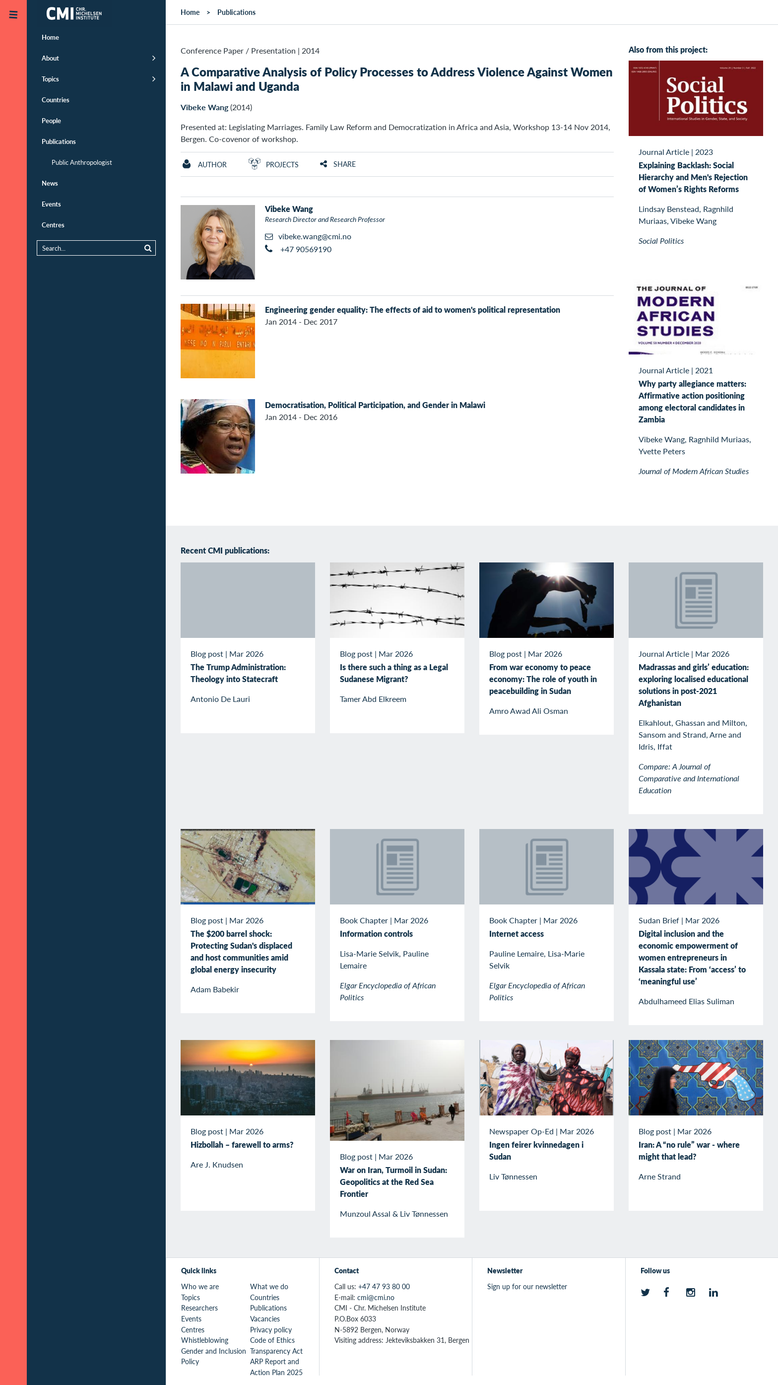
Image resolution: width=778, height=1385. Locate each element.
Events (51, 203)
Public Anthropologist (82, 162)
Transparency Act (276, 1351)
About (50, 58)
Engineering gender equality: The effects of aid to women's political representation (412, 309)
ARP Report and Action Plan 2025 (276, 1366)
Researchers (199, 1308)
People (51, 120)
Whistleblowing (204, 1340)
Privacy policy (271, 1329)
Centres (53, 224)
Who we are (200, 1286)
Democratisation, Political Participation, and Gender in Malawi (375, 405)
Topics (50, 78)
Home (50, 37)
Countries (55, 99)
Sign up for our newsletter (527, 1286)
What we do (269, 1286)
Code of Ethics (272, 1340)
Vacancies (265, 1318)
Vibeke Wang (204, 107)
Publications (59, 141)
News (50, 183)
